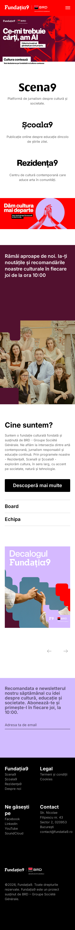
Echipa (13, 519)
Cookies (46, 779)
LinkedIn (11, 824)
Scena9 (10, 774)
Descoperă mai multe (37, 485)
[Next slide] (66, 651)
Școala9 (11, 779)
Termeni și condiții (53, 774)
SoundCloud (14, 833)
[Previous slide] (49, 651)
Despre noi (13, 789)
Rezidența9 (13, 784)
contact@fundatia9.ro (56, 832)
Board (12, 506)
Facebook (12, 819)
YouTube (11, 828)
